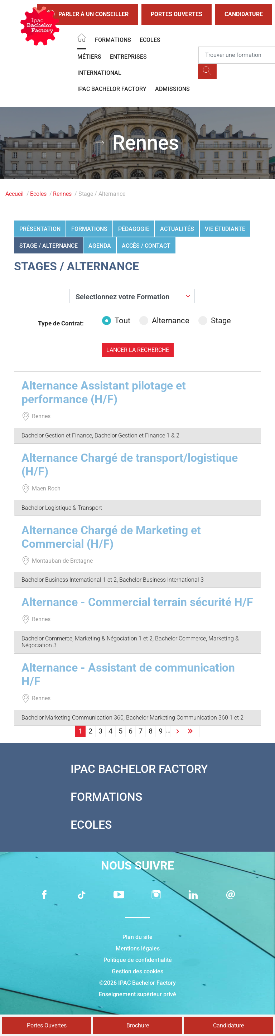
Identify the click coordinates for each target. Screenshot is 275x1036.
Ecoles (150, 40)
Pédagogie (133, 229)
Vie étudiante (225, 229)
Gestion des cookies (137, 971)
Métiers (89, 56)
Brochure (137, 1025)
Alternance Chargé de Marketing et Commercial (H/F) (111, 537)
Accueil (14, 193)
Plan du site (137, 937)
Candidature (244, 14)
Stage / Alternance (48, 245)
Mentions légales (138, 948)
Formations (113, 40)
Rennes (62, 193)
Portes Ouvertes (176, 14)
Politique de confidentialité (137, 960)
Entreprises (128, 56)
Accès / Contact (146, 245)
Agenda (99, 245)
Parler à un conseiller (87, 14)
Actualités (177, 229)
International (99, 72)
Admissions (172, 89)
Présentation (40, 229)
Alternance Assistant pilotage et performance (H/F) (103, 392)
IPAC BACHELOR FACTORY (111, 89)
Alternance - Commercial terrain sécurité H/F (137, 602)
